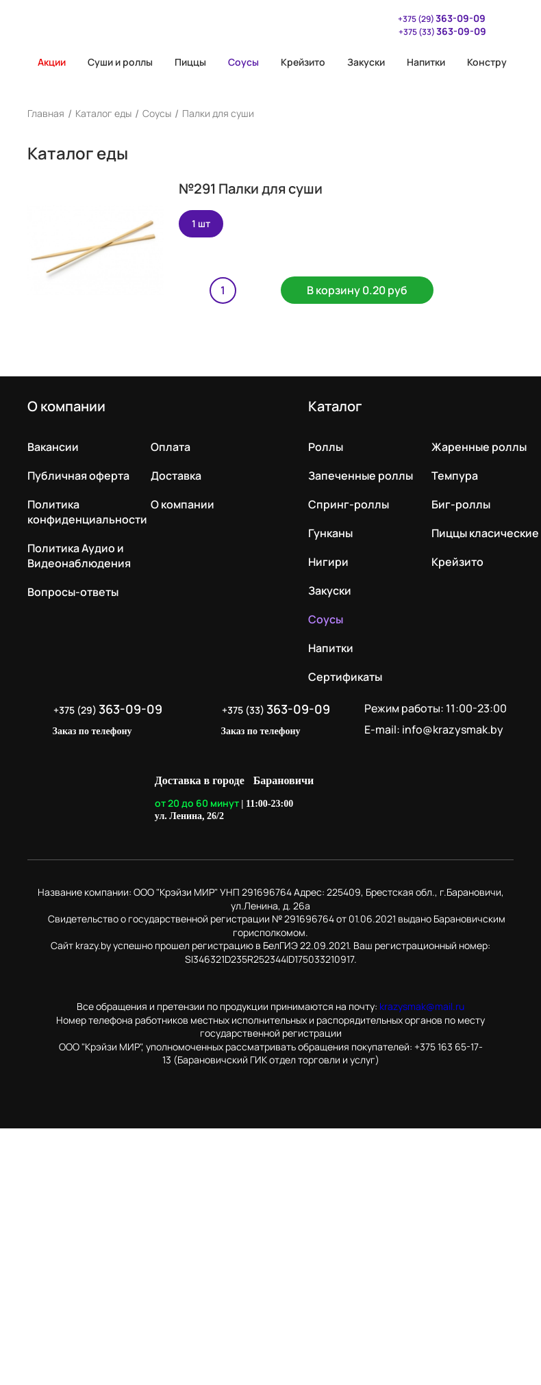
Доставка (176, 475)
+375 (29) (434, 18)
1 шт (201, 223)
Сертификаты (345, 676)
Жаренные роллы (479, 446)
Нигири (328, 561)
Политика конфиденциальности (87, 512)
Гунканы (330, 533)
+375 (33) (442, 31)
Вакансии (53, 446)
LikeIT (371, 798)
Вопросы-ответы (72, 591)
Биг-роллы (460, 504)
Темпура (454, 475)
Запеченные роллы (360, 475)
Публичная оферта (78, 475)
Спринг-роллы (348, 504)
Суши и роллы (120, 61)
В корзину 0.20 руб (357, 290)
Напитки (426, 61)
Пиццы (190, 61)
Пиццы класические (485, 533)
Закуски (366, 61)
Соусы (243, 61)
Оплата (170, 446)
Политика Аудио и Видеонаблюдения (79, 556)
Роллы (325, 446)
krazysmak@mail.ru (421, 1006)
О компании (182, 504)
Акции (46, 61)
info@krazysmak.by (452, 729)
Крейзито (303, 61)
